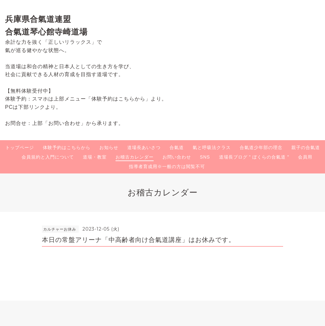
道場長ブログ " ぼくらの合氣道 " (254, 157)
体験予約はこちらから (66, 147)
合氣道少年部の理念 (261, 147)
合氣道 (176, 147)
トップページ (19, 147)
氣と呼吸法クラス (212, 147)
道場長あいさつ (144, 147)
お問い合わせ (176, 157)
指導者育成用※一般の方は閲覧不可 (167, 166)
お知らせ (108, 147)
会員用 (305, 157)
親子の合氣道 (305, 147)
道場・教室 (95, 157)
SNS (205, 157)
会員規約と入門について (48, 157)
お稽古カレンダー (135, 157)
